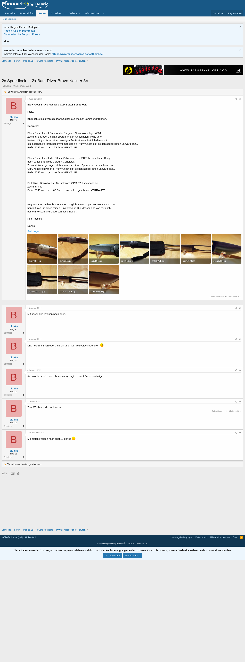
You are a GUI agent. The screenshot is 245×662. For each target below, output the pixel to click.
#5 (240, 503)
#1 (240, 147)
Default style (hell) (12, 639)
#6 (240, 534)
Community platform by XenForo (122, 646)
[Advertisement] (122, 83)
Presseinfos (26, 13)
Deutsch (30, 639)
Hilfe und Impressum (220, 639)
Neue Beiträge (9, 19)
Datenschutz (201, 639)
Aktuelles (56, 13)
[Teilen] (236, 147)
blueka (7, 134)
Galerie (73, 13)
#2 (240, 410)
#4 (240, 472)
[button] (63, 13)
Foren (42, 13)
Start (235, 639)
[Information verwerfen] (240, 27)
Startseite (9, 13)
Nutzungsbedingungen (182, 639)
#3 (240, 441)
